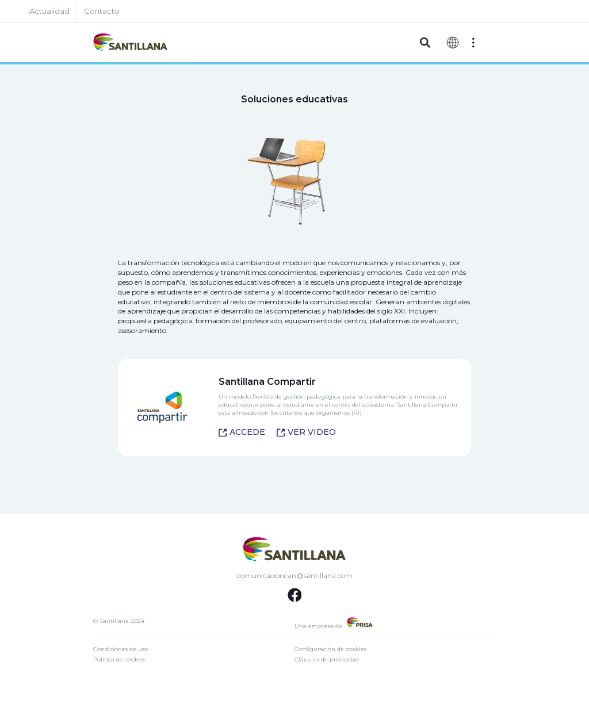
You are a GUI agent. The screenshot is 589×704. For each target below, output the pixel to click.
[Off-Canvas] (473, 42)
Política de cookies (119, 659)
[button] (424, 42)
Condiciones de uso (120, 649)
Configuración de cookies (330, 649)
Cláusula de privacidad (326, 659)
